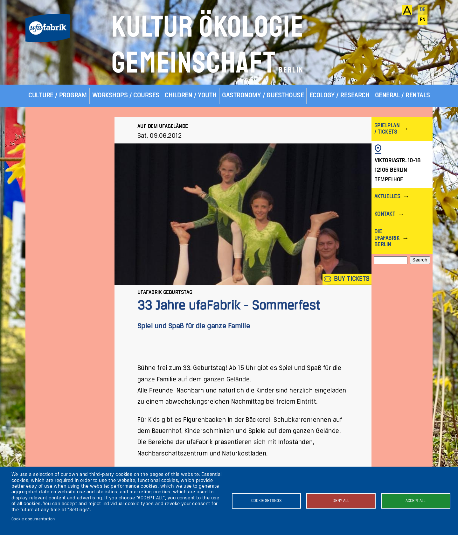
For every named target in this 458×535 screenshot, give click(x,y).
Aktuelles (387, 196)
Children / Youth (191, 95)
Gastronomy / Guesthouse (263, 95)
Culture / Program (57, 95)
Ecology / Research (339, 95)
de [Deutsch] (423, 9)
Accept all (416, 501)
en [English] (423, 20)
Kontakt (384, 214)
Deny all (341, 501)
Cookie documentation (33, 519)
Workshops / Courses (125, 95)
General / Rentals (402, 95)
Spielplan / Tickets (386, 129)
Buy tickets (347, 279)
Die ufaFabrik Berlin (386, 238)
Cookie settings (266, 501)
